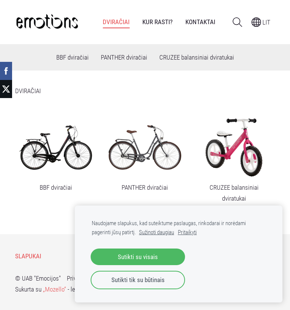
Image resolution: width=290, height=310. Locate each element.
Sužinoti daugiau (156, 232)
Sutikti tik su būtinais (138, 280)
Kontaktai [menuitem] (200, 22)
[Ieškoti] (237, 22)
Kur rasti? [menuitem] (157, 22)
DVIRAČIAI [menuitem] (116, 22)
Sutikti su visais (138, 257)
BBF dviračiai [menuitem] (72, 57)
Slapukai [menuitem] (28, 256)
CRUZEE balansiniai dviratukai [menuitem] (196, 57)
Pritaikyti (187, 232)
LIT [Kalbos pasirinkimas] (261, 22)
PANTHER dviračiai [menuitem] (124, 57)
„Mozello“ (54, 289)
